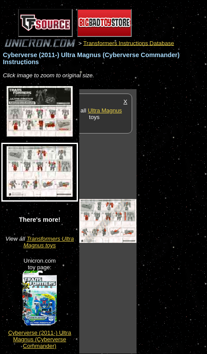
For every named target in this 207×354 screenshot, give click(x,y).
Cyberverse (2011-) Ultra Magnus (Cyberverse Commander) (39, 339)
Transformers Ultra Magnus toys (48, 242)
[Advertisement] (172, 221)
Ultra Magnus (105, 110)
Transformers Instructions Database (128, 43)
